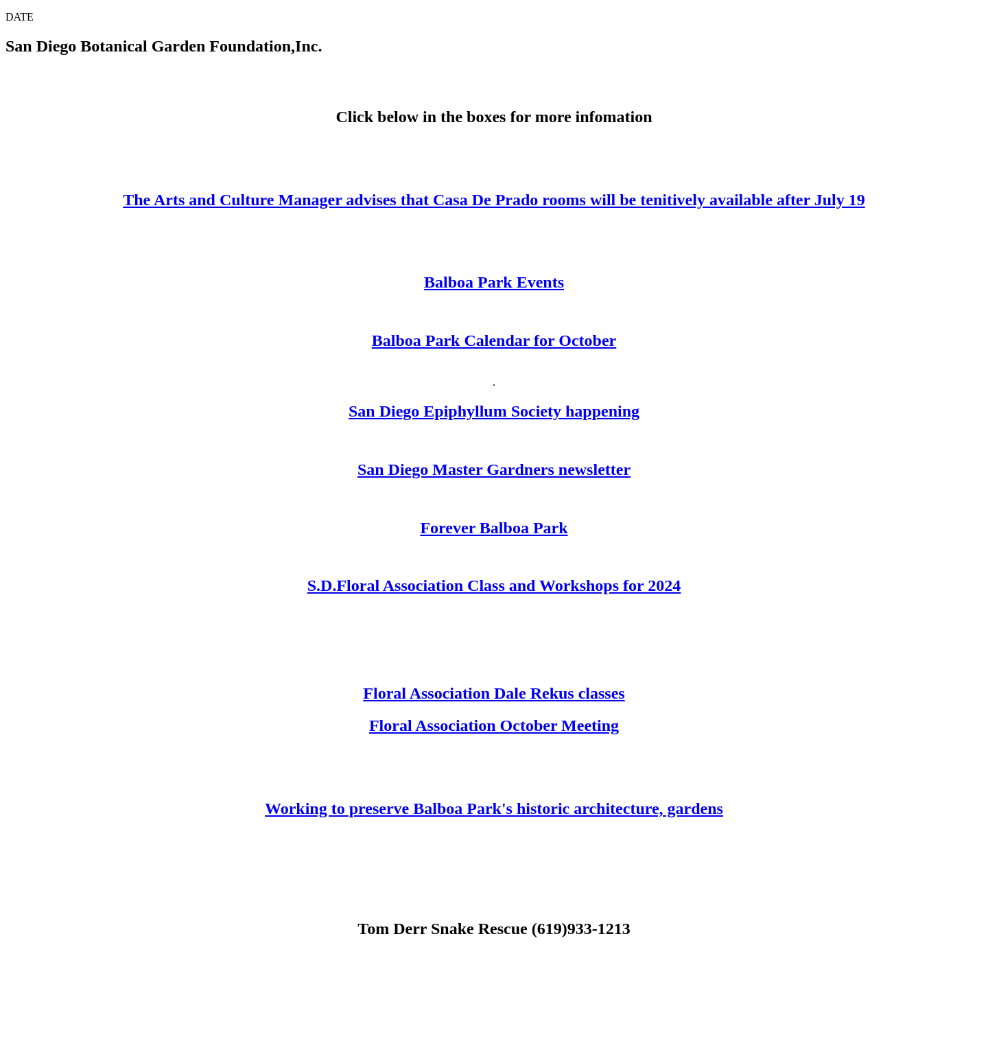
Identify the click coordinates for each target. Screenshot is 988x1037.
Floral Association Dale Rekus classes (493, 693)
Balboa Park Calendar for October (494, 340)
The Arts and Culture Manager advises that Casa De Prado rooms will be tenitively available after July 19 (494, 200)
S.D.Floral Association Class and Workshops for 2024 (494, 585)
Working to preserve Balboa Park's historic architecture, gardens (494, 808)
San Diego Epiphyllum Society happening (494, 411)
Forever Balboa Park (493, 528)
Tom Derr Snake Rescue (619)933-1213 (493, 928)
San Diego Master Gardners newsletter (494, 469)
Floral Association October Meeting (494, 725)
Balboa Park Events (494, 282)
